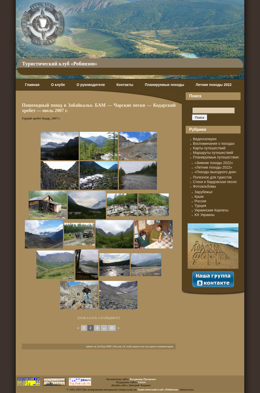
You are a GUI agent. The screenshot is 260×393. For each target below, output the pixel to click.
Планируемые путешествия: (216, 157)
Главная (32, 85)
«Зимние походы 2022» (213, 163)
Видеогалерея (205, 139)
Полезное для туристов (212, 177)
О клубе (58, 85)
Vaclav (142, 382)
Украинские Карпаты (211, 210)
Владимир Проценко (143, 379)
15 (112, 328)
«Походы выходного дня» (215, 172)
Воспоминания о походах (214, 143)
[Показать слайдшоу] (98, 318)
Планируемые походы (164, 85)
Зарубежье (203, 192)
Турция (200, 206)
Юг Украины (204, 215)
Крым (199, 196)
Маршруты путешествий (213, 153)
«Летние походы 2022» (213, 167)
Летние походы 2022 (214, 85)
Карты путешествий (209, 148)
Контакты (125, 85)
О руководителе (90, 85)
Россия (117, 346)
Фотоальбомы (204, 186)
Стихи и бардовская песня (214, 182)
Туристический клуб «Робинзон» (59, 63)
